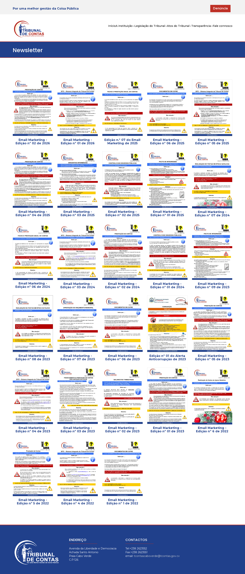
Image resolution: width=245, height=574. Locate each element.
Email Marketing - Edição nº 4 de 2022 (77, 501)
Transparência (193, 31)
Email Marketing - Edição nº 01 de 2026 (78, 141)
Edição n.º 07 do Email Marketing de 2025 (122, 141)
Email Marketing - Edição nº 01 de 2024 (167, 285)
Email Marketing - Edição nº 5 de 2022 (33, 501)
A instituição (95, 31)
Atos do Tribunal (163, 31)
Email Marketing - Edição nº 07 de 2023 (77, 357)
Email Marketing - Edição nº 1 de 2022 (122, 501)
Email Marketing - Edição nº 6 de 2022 (212, 429)
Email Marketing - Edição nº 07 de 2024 (212, 213)
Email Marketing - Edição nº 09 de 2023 (212, 285)
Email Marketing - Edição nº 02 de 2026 (33, 141)
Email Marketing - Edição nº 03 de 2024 (77, 285)
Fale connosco (219, 31)
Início (77, 31)
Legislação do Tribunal (128, 31)
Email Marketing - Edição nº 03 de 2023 (78, 429)
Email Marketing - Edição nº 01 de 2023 (167, 429)
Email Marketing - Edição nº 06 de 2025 (167, 141)
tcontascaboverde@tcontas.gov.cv (157, 556)
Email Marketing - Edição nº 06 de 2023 (122, 357)
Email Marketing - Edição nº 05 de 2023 (212, 357)
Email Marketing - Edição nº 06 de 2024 (32, 285)
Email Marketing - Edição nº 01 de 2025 (167, 213)
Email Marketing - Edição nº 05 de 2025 (212, 141)
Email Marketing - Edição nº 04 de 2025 (33, 213)
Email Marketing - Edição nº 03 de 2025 (78, 213)
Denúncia (220, 8)
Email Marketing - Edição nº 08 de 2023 (33, 357)
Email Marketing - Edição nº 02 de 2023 (122, 429)
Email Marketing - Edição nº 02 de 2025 (122, 213)
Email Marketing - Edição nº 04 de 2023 (33, 429)
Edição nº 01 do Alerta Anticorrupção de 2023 (167, 357)
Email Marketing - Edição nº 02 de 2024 (122, 285)
